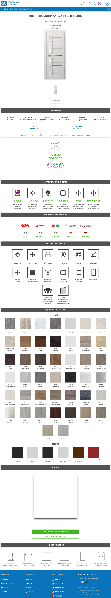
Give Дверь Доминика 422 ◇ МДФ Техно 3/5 (55, 103)
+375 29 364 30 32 (87, 572)
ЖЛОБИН (29, 580)
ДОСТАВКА (30, 588)
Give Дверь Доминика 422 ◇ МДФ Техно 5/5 (59, 103)
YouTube (57, 593)
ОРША (28, 584)
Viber (56, 576)
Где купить (27, 9)
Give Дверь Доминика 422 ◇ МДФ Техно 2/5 (54, 103)
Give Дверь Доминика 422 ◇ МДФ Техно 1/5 (52, 103)
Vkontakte (58, 584)
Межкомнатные (15, 9)
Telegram (57, 580)
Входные (4, 9)
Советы (107, 9)
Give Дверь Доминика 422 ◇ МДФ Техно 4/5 (57, 103)
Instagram (58, 588)
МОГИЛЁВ (29, 576)
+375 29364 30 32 (91, 3)
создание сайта (83, 593)
